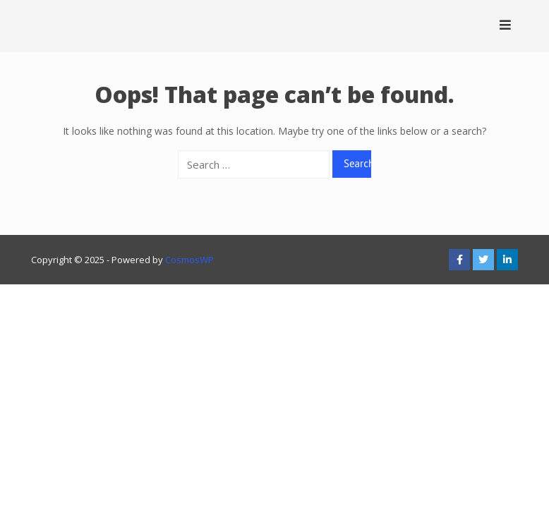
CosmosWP (189, 259)
